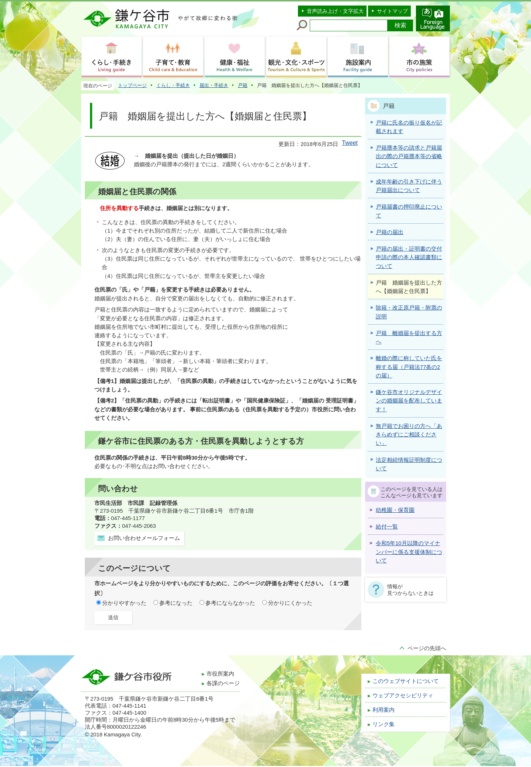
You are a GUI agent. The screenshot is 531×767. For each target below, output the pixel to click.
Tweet (350, 143)
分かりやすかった (124, 603)
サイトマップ (392, 11)
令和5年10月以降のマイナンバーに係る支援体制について (409, 552)
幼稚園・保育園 (395, 510)
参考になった (175, 603)
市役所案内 (220, 674)
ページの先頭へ (426, 648)
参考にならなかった (230, 603)
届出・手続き (213, 85)
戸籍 (242, 85)
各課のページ (223, 683)
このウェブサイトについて (405, 681)
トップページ (132, 85)
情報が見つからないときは (410, 589)
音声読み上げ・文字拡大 (335, 11)
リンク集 (383, 724)
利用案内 (383, 710)
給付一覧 (387, 527)
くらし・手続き (173, 85)
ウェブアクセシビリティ (402, 695)
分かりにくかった (290, 603)
